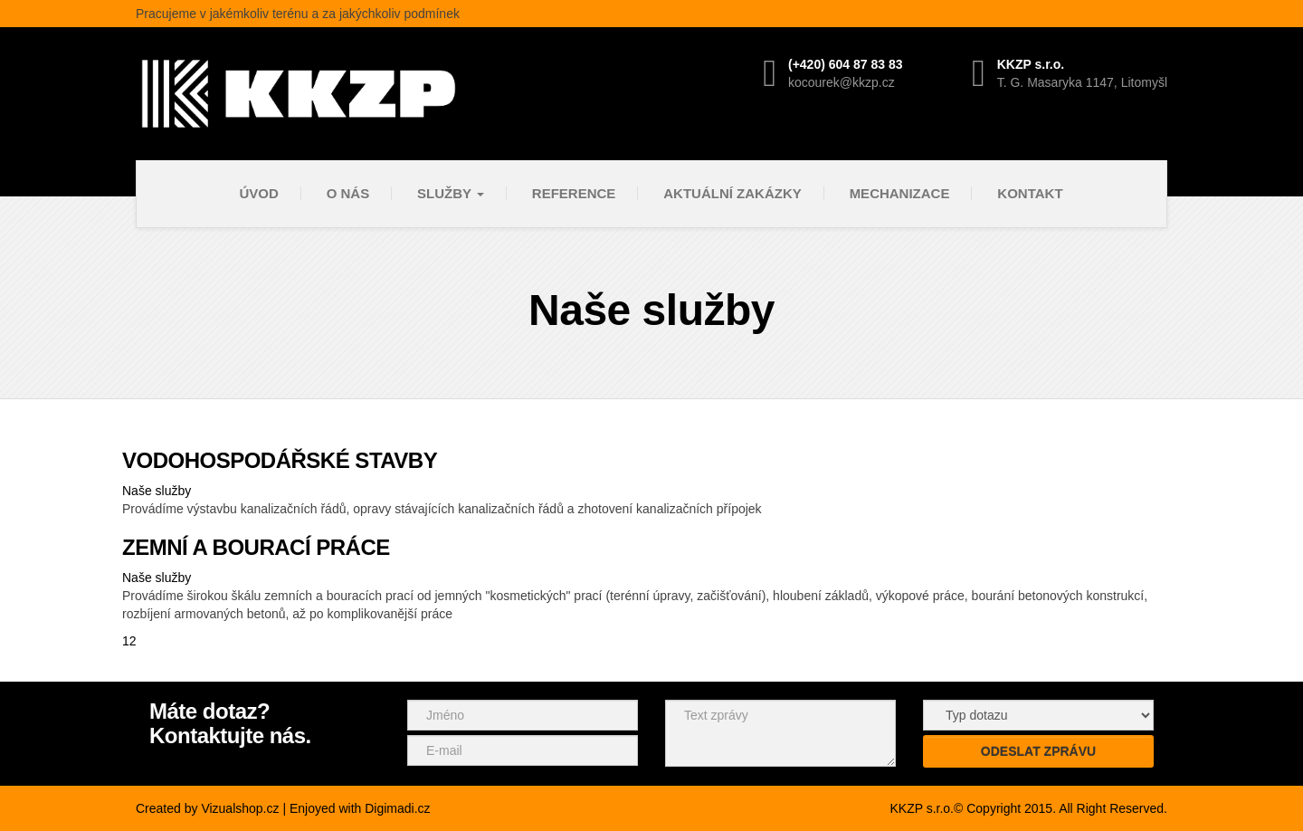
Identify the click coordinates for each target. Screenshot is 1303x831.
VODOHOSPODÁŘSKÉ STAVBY (279, 460)
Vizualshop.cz (240, 808)
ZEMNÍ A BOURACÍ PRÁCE (256, 547)
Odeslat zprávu (1038, 751)
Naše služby (156, 490)
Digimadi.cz (397, 808)
